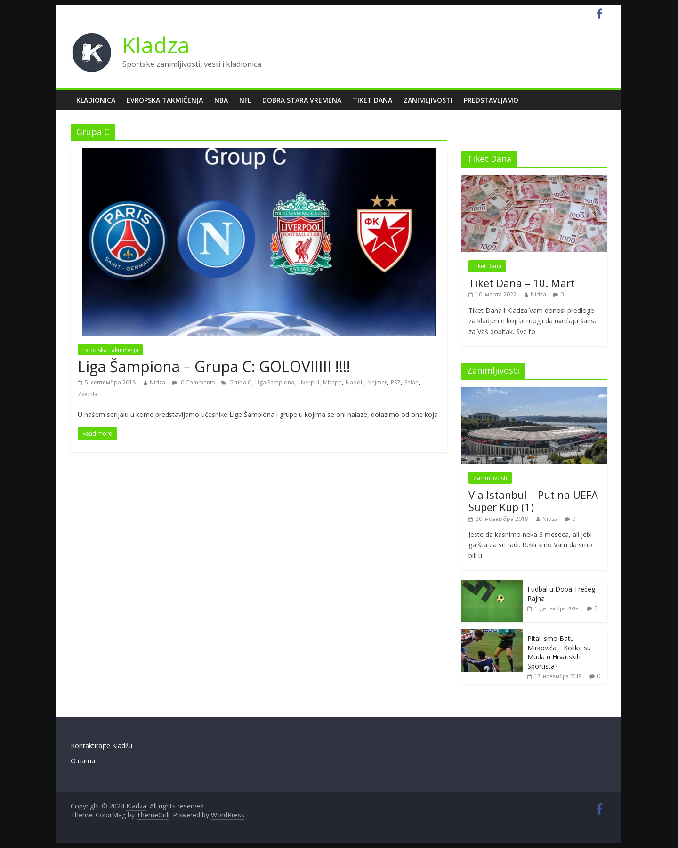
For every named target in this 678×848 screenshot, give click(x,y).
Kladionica (95, 100)
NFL (245, 100)
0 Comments (193, 382)
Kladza (156, 44)
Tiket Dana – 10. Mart (521, 283)
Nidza (157, 382)
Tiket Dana (372, 100)
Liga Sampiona (274, 382)
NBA (221, 100)
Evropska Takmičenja (165, 100)
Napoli (354, 382)
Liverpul (308, 382)
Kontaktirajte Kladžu (101, 745)
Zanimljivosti (428, 100)
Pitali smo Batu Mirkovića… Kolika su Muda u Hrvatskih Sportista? (559, 652)
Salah (411, 382)
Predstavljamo (491, 100)
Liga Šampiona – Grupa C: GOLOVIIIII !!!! (214, 366)
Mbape (332, 382)
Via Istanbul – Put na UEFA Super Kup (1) (533, 501)
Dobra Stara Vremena (301, 100)
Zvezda (87, 394)
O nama (83, 760)
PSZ (396, 382)
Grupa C (240, 382)
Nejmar (377, 382)
